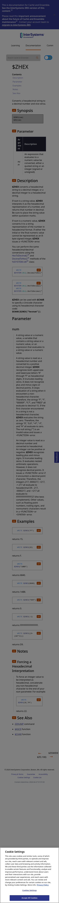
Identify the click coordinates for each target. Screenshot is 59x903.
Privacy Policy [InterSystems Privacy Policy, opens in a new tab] (43, 888)
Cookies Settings (29, 893)
